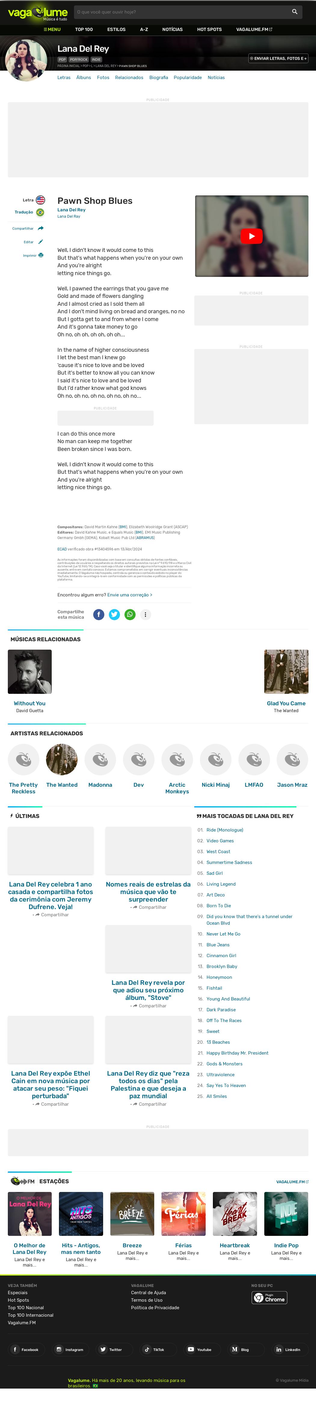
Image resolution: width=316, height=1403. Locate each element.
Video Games (220, 841)
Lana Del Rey (83, 48)
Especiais (18, 1292)
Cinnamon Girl (221, 955)
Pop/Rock (78, 59)
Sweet (213, 1031)
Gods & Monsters (225, 1064)
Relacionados (129, 77)
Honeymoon (219, 977)
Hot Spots (209, 29)
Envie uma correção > (129, 595)
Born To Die (219, 905)
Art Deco (216, 895)
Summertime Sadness (229, 862)
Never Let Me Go (224, 934)
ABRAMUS (145, 538)
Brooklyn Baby (222, 966)
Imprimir (29, 255)
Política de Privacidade (155, 1307)
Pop (62, 59)
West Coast (218, 851)
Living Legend (221, 884)
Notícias (172, 29)
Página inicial (68, 66)
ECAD (62, 549)
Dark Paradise (221, 1009)
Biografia (158, 77)
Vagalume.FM (252, 29)
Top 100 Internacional (31, 1315)
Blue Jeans (218, 945)
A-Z (144, 29)
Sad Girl (215, 873)
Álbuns (83, 77)
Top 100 (84, 29)
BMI (123, 527)
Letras (64, 77)
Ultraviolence (221, 1074)
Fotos (103, 77)
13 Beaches (218, 1042)
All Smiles (217, 1096)
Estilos (116, 29)
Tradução (29, 212)
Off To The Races (224, 1020)
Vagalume (38, 12)
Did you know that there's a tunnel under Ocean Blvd (250, 920)
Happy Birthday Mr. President (237, 1053)
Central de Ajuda (148, 1292)
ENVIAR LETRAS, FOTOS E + (280, 58)
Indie (96, 59)
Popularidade (188, 77)
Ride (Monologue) (225, 830)
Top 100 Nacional (26, 1307)
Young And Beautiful (228, 999)
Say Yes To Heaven (226, 1085)
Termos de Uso (147, 1300)
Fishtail (214, 988)
